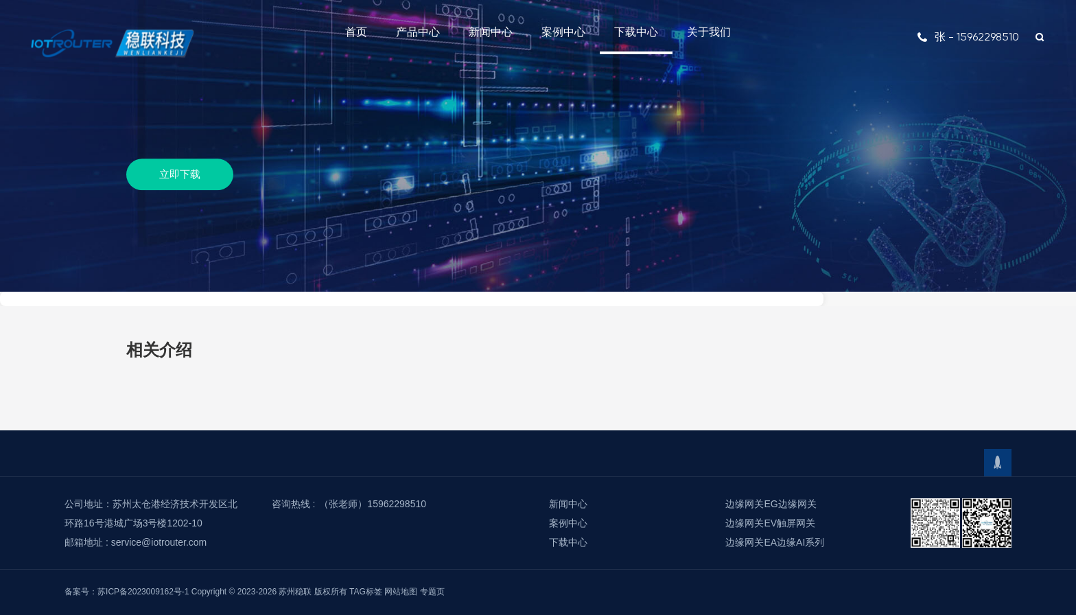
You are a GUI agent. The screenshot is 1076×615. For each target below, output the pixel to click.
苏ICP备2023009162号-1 (143, 591)
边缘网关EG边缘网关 (770, 503)
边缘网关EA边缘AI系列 (774, 542)
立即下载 (179, 174)
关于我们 (709, 32)
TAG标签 (365, 591)
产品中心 (418, 32)
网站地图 (400, 591)
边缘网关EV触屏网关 (770, 523)
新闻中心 (491, 32)
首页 (356, 32)
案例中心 (563, 32)
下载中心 (636, 32)
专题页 (432, 591)
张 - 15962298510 (968, 36)
